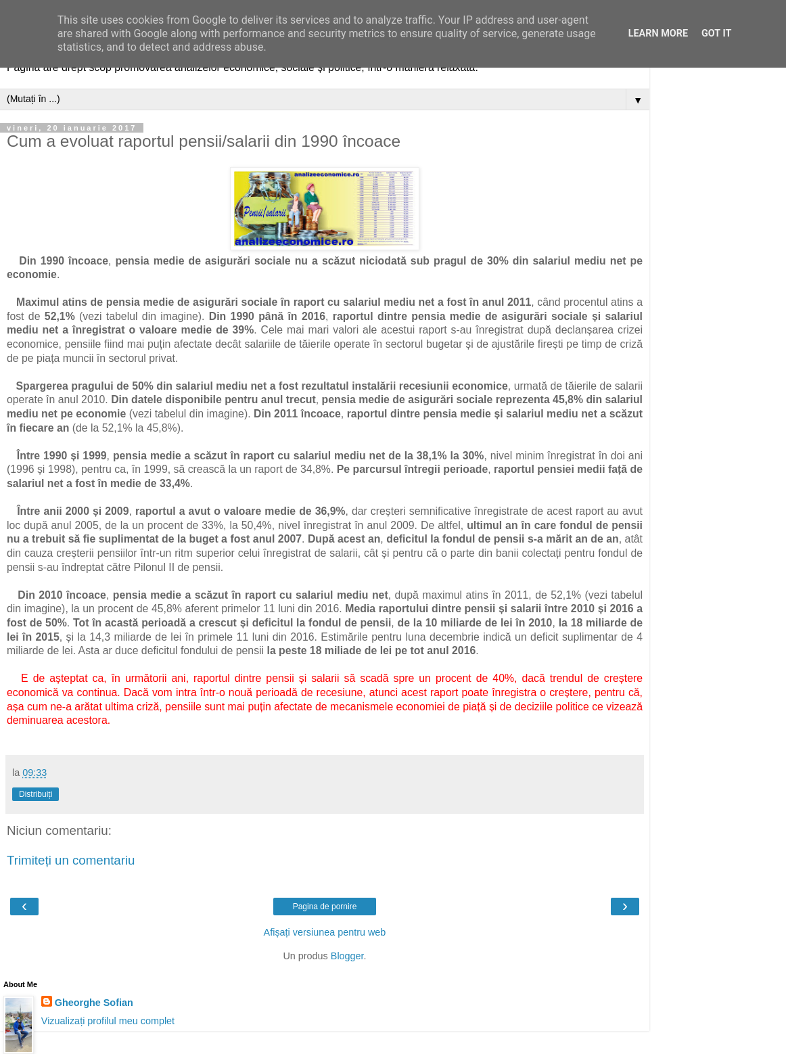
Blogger (347, 955)
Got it (716, 33)
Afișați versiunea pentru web (325, 932)
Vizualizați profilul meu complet (108, 1020)
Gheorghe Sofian (94, 1002)
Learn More (658, 33)
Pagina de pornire (325, 906)
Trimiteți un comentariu (71, 860)
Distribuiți (35, 794)
